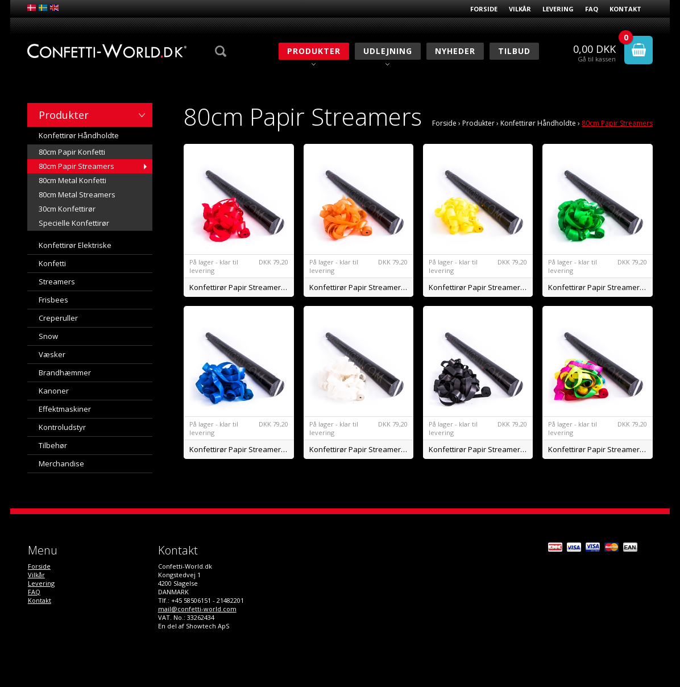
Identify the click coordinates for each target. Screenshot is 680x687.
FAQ (591, 9)
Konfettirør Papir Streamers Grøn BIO (600, 287)
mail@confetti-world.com (197, 609)
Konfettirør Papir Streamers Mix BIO (600, 449)
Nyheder (455, 50)
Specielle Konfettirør (74, 223)
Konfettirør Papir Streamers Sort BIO (481, 449)
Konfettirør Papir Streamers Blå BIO (241, 449)
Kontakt (625, 9)
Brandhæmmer (65, 372)
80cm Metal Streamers (77, 194)
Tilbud (514, 50)
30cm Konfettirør (67, 209)
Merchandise (61, 463)
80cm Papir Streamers (76, 166)
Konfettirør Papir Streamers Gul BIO (481, 287)
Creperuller (58, 318)
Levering (558, 9)
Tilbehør (53, 445)
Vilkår (520, 9)
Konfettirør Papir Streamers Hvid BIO (361, 449)
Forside (483, 9)
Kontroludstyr (62, 427)
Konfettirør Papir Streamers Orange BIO (361, 287)
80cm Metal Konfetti (72, 180)
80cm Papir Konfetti (72, 152)
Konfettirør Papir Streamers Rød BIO (241, 287)
